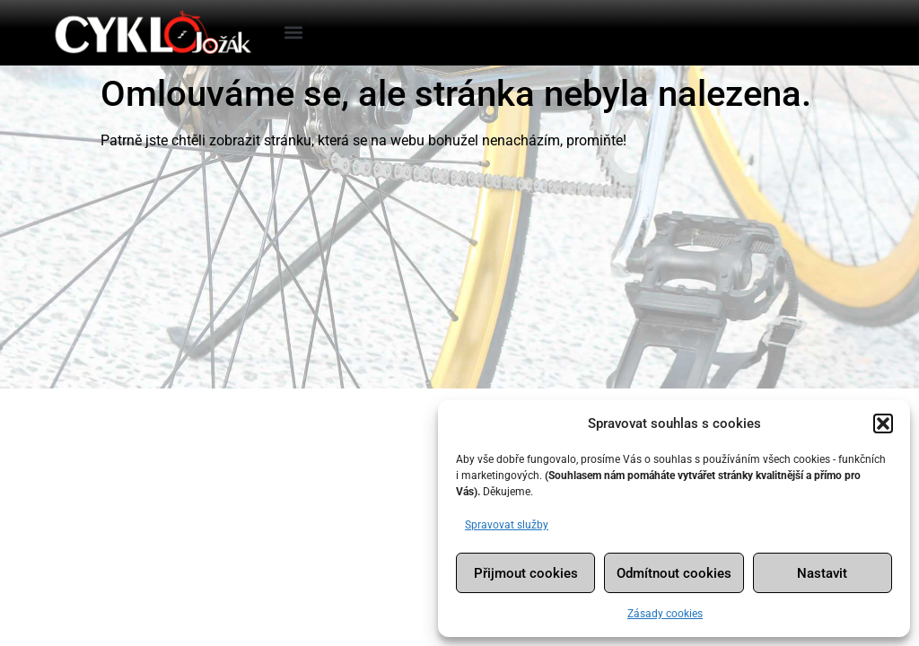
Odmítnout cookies (674, 573)
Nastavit (822, 573)
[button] (883, 423)
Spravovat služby (506, 525)
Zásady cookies (665, 613)
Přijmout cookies (526, 573)
